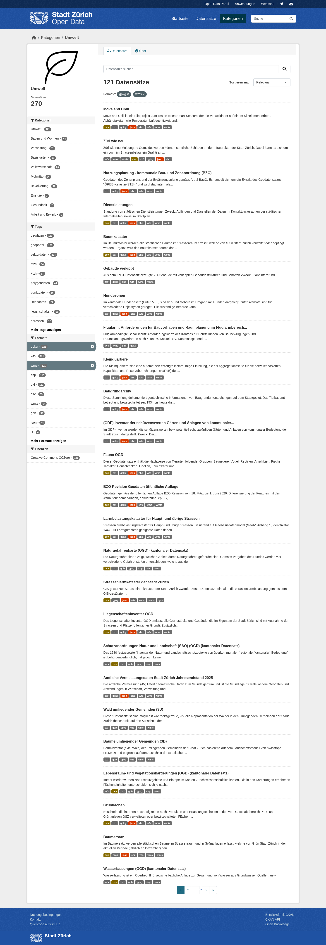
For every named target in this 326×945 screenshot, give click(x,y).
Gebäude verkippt (118, 268)
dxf (114, 127)
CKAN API (272, 919)
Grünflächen (114, 805)
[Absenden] (291, 19)
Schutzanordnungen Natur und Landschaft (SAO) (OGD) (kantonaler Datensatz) (171, 646)
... (200, 888)
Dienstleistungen (118, 205)
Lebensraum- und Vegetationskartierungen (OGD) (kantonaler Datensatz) (166, 773)
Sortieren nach (240, 82)
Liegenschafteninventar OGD (128, 614)
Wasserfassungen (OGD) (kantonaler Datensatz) (144, 869)
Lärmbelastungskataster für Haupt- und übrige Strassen (151, 518)
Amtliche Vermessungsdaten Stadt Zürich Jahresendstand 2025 (158, 678)
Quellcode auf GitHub (45, 924)
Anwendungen (245, 4)
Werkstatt (267, 4)
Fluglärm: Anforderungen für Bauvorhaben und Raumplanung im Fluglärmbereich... (175, 327)
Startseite (180, 18)
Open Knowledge (277, 924)
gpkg (123, 127)
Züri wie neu (114, 141)
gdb (124, 345)
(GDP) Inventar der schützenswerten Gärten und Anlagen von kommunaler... (168, 423)
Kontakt (35, 919)
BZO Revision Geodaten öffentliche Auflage (140, 487)
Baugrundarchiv (117, 391)
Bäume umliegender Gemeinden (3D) (135, 741)
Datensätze (206, 18)
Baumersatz (113, 837)
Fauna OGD (113, 455)
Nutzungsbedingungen (46, 915)
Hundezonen (114, 295)
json (132, 127)
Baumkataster (115, 237)
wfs (149, 127)
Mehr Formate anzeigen (48, 441)
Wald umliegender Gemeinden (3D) (133, 709)
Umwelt (72, 37)
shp (141, 127)
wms (157, 127)
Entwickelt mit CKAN (279, 915)
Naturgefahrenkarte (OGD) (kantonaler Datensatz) (145, 550)
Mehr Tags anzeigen (46, 330)
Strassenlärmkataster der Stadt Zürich (136, 582)
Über (140, 51)
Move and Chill (116, 109)
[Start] (34, 37)
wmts (167, 127)
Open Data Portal (216, 4)
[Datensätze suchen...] (273, 19)
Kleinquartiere (115, 359)
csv (107, 127)
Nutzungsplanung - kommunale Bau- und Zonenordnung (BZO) (157, 173)
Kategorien (233, 18)
